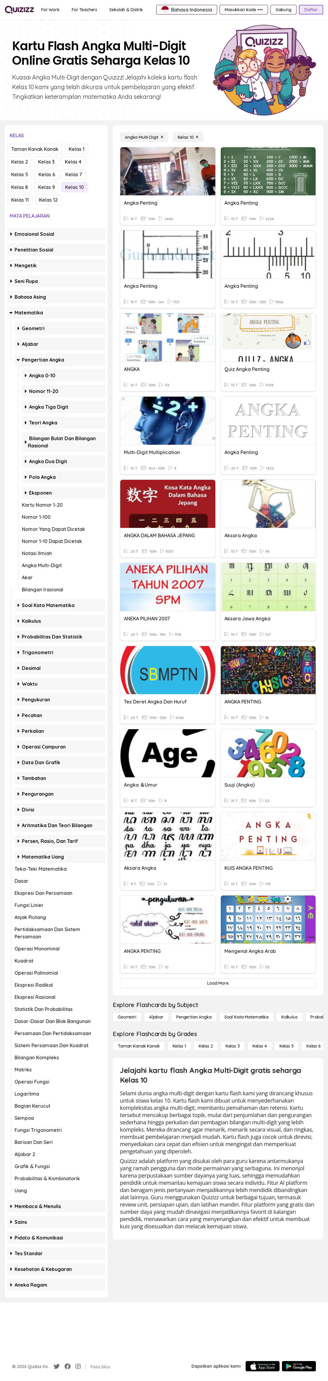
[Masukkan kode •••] (244, 10)
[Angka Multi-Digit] (144, 137)
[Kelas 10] (188, 137)
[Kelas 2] (206, 1046)
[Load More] (218, 983)
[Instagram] (78, 1366)
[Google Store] (299, 1366)
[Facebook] (68, 1366)
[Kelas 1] (179, 1046)
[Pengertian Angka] (194, 1017)
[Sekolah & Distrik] (126, 10)
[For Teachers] (84, 10)
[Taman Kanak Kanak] (139, 1046)
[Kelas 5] (286, 1046)
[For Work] (50, 10)
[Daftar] (311, 10)
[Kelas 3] (232, 1046)
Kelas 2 (19, 162)
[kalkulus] (289, 1017)
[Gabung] (283, 10)
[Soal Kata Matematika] (246, 1017)
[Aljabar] (156, 1017)
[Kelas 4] (259, 1046)
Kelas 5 (19, 174)
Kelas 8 (19, 187)
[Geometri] (127, 1017)
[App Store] (263, 1366)
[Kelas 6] (313, 1046)
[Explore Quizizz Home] (19, 10)
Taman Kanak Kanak (34, 149)
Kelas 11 (20, 200)
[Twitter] (57, 1366)
